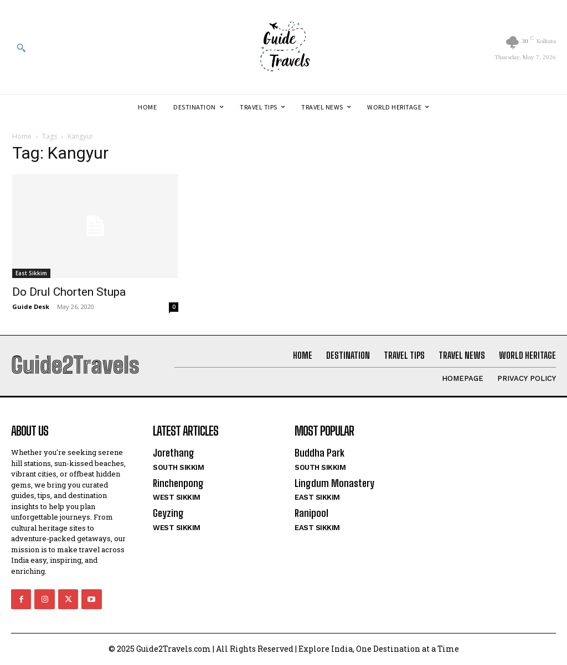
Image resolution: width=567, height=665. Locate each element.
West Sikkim (176, 497)
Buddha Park (319, 453)
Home (22, 136)
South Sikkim (178, 467)
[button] (21, 47)
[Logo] (283, 47)
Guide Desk (30, 306)
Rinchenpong (178, 483)
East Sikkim (31, 273)
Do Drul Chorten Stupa (69, 292)
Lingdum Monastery (334, 483)
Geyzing (168, 513)
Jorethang (173, 453)
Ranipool (311, 513)
